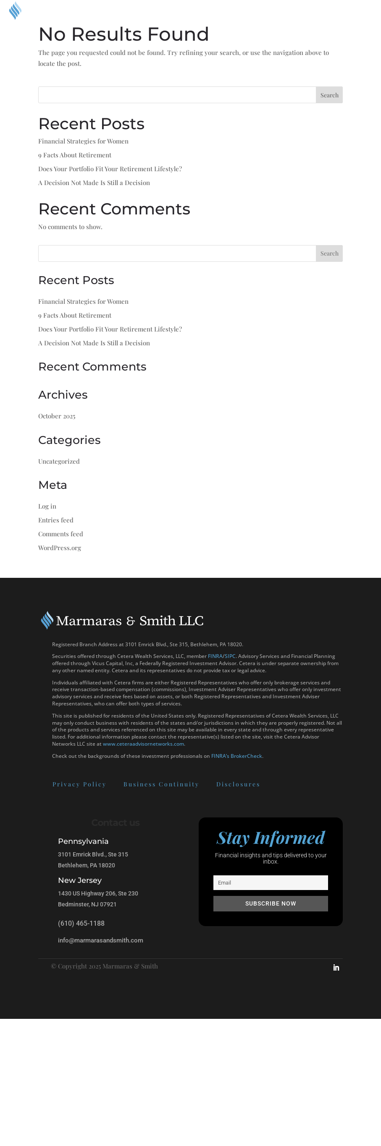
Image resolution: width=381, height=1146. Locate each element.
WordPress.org (59, 547)
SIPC (230, 656)
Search (330, 95)
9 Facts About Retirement (74, 155)
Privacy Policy (36, 784)
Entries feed (56, 520)
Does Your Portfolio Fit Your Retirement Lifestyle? (110, 168)
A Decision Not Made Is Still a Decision (94, 182)
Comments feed (60, 534)
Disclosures (195, 784)
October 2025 (56, 416)
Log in (47, 506)
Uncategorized (59, 461)
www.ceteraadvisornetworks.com (143, 743)
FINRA (215, 656)
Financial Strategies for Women (83, 141)
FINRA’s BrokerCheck (236, 756)
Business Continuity (118, 784)
